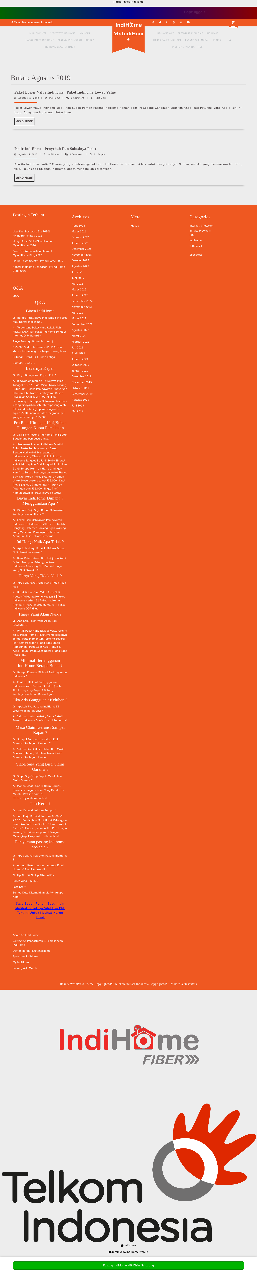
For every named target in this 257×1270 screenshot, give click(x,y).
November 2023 (82, 306)
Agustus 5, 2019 (27, 154)
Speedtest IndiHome (62, 33)
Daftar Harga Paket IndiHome (31, 950)
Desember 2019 (82, 376)
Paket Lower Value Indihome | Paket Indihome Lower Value (65, 92)
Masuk (135, 225)
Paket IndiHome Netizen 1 (39, 596)
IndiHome (85, 33)
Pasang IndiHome (41, 434)
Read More (25, 122)
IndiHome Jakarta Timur (59, 47)
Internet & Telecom (201, 225)
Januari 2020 (80, 370)
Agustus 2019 (80, 399)
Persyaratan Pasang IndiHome (48, 855)
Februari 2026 (80, 237)
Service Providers (200, 230)
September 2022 (82, 324)
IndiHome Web (38, 33)
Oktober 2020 (80, 365)
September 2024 (82, 301)
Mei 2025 (77, 283)
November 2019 (82, 382)
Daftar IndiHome (29, 321)
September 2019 (82, 394)
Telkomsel (196, 246)
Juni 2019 (78, 405)
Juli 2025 (77, 272)
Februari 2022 (80, 341)
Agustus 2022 (80, 330)
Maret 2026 (79, 231)
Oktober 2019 (80, 388)
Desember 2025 (82, 248)
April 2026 (78, 225)
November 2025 (82, 254)
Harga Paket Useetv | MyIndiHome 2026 (38, 261)
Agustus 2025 (80, 266)
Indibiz (89, 40)
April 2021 (78, 353)
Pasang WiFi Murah (70, 40)
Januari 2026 (80, 243)
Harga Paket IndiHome (40, 40)
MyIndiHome (128, 36)
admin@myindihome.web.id (129, 1252)
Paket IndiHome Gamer (41, 604)
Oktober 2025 (80, 260)
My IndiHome (21, 962)
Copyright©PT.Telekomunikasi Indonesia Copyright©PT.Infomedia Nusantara (146, 983)
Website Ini (20, 710)
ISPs (192, 235)
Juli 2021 (77, 347)
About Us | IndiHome (26, 935)
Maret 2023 (79, 318)
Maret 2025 (79, 289)
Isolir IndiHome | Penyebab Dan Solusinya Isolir (55, 149)
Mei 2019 (77, 411)
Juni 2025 (78, 278)
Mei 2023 (77, 312)
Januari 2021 (80, 359)
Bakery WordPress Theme (77, 983)
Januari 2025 (80, 295)
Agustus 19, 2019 (28, 98)
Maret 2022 (79, 336)
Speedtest (196, 254)
